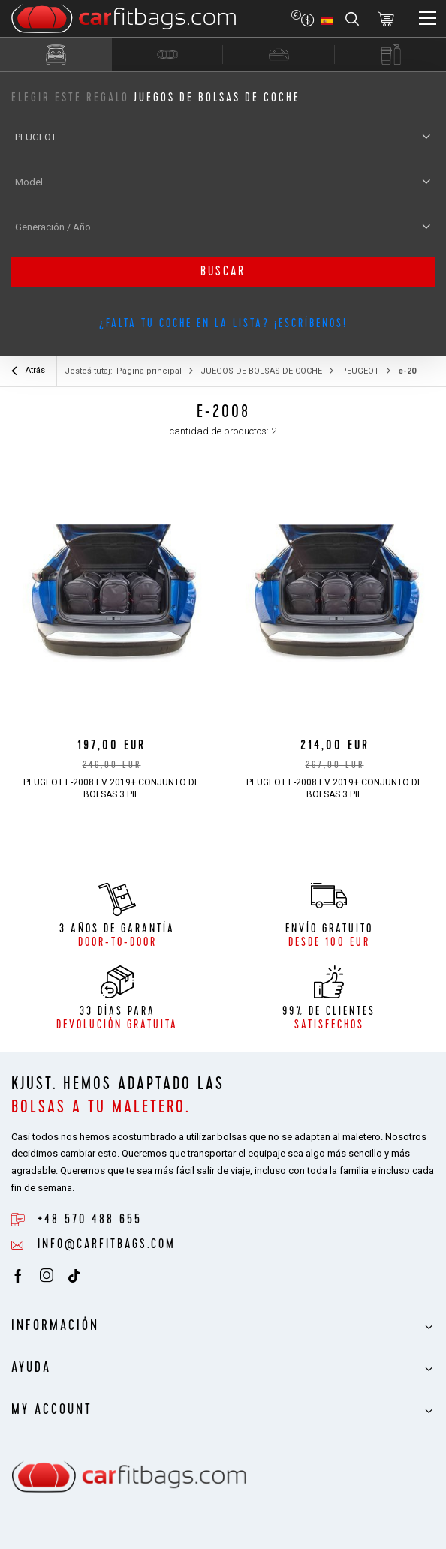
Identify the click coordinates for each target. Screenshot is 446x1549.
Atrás (28, 372)
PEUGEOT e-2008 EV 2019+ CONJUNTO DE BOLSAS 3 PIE (111, 788)
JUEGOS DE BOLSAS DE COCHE (261, 371)
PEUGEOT (360, 371)
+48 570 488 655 (90, 1220)
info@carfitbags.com (107, 1245)
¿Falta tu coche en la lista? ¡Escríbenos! (223, 325)
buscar (223, 272)
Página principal (149, 371)
